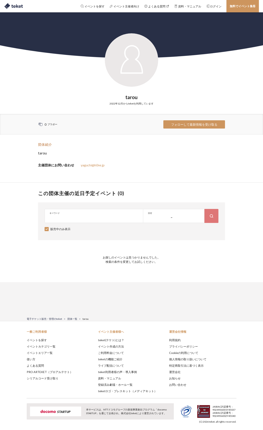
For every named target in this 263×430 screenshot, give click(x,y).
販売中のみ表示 (60, 229)
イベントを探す (37, 340)
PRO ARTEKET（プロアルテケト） (50, 372)
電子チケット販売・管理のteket (44, 318)
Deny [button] (213, 409)
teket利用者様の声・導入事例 (117, 372)
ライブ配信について (111, 365)
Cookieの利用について (183, 353)
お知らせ (175, 378)
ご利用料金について (111, 353)
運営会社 (175, 372)
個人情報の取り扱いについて (187, 359)
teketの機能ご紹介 (110, 359)
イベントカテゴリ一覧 (41, 346)
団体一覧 (72, 318)
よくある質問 (35, 365)
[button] (20, 414)
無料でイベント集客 (243, 6)
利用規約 (175, 340)
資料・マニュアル (109, 378)
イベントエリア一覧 (40, 353)
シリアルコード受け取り (42, 378)
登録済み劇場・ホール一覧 (115, 384)
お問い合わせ (177, 384)
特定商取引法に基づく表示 (186, 365)
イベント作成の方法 (111, 346)
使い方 (31, 359)
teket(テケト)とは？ (111, 340)
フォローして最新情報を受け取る (194, 124)
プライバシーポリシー (183, 346)
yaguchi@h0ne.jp (93, 165)
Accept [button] (234, 409)
